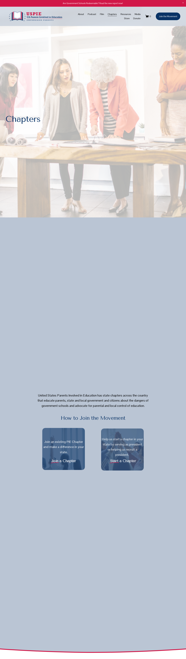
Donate (137, 18)
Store (127, 18)
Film (102, 14)
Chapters (112, 14)
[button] (183, 3)
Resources (126, 14)
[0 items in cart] (148, 16)
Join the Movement (168, 16)
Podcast (92, 14)
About (81, 14)
